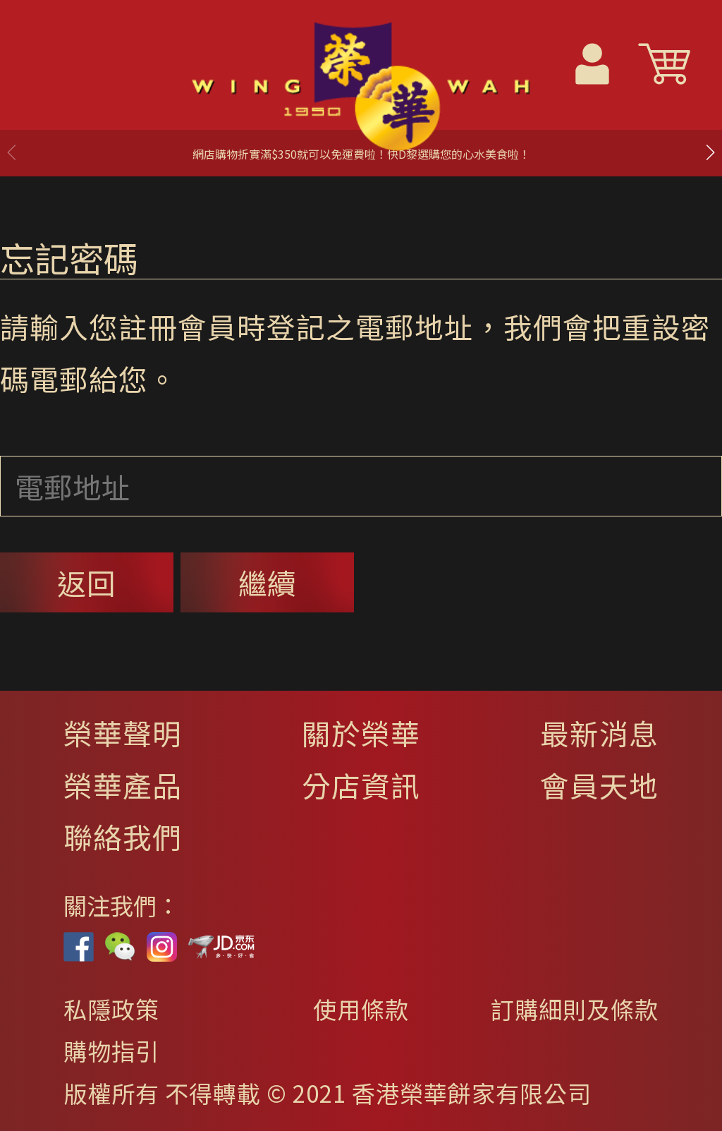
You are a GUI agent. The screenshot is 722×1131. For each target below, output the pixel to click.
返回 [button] (86, 582)
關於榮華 (361, 733)
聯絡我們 (122, 836)
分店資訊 (361, 785)
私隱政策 (111, 1009)
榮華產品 (122, 785)
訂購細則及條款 (575, 1009)
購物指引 (111, 1051)
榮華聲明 (122, 733)
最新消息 (599, 733)
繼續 (267, 582)
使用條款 (361, 1009)
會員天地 (599, 785)
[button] (710, 152)
